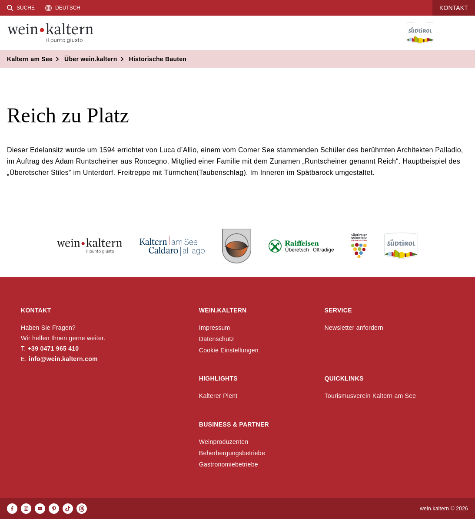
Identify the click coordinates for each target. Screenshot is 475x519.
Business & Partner (234, 424)
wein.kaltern (223, 310)
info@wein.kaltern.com (63, 358)
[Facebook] (12, 508)
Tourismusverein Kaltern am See (370, 395)
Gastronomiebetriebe (228, 464)
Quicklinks (344, 378)
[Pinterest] (54, 508)
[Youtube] (40, 508)
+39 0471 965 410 (53, 348)
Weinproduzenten (224, 441)
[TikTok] (68, 508)
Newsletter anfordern (354, 327)
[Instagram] (26, 508)
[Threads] (81, 508)
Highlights (218, 378)
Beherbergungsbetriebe (232, 453)
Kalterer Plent (218, 395)
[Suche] (21, 8)
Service (338, 310)
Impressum (214, 327)
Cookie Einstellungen (229, 350)
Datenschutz (216, 338)
